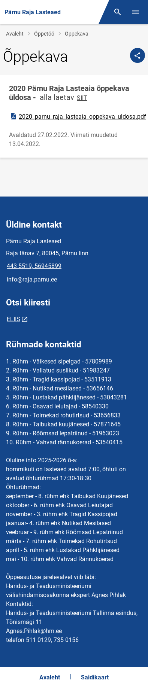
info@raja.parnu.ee (32, 279)
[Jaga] (137, 55)
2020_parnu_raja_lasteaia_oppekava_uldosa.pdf (77, 116)
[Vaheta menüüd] (135, 11)
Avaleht (15, 34)
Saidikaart (95, 677)
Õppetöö (44, 34)
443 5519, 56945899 (34, 266)
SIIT (82, 97)
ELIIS (13, 319)
